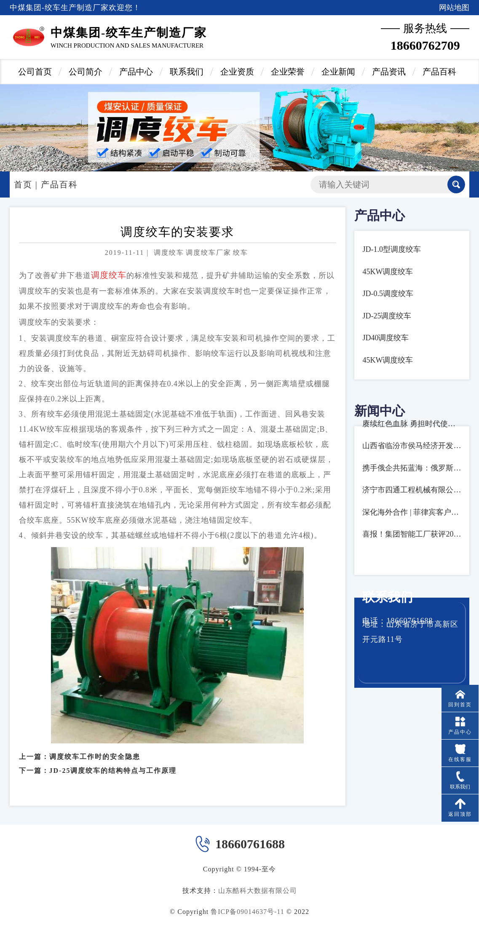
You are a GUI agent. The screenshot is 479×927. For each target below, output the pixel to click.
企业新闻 (338, 71)
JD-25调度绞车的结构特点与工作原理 (113, 760)
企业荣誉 (288, 71)
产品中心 (136, 71)
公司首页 (35, 71)
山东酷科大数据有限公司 (257, 890)
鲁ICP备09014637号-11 (247, 911)
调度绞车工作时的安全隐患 (94, 747)
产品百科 (439, 71)
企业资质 (237, 71)
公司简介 (85, 71)
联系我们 (186, 71)
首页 (23, 184)
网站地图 (454, 7)
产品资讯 (389, 71)
